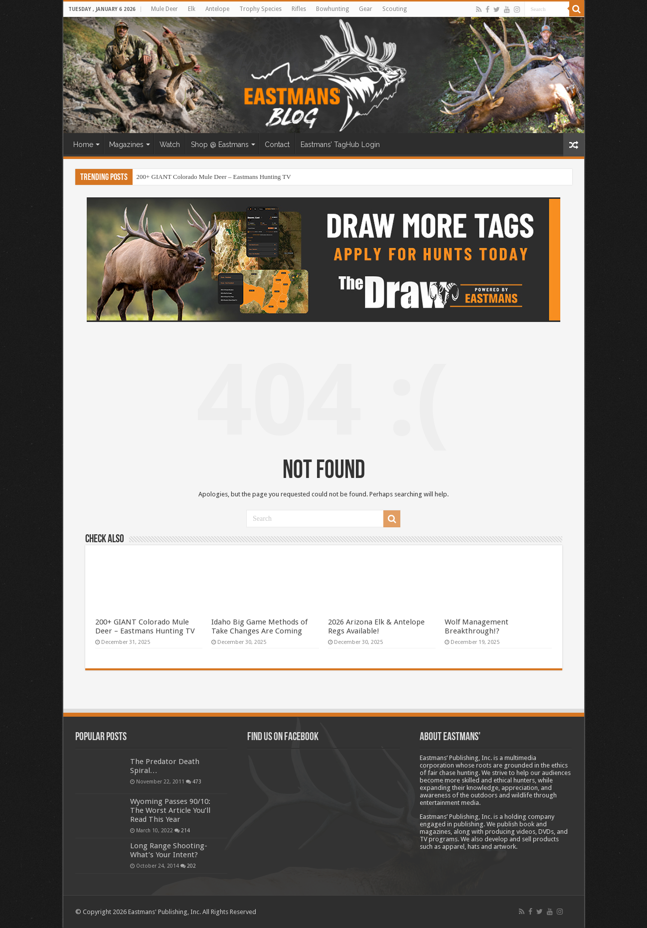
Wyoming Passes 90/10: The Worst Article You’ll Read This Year (170, 810)
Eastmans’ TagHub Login (340, 145)
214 (185, 830)
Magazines (126, 145)
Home (83, 145)
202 (191, 866)
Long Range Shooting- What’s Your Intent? (168, 850)
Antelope (217, 8)
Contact (277, 145)
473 (196, 781)
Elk (191, 8)
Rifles (299, 8)
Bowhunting (332, 8)
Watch (170, 145)
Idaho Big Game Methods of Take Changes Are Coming (259, 626)
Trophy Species (260, 8)
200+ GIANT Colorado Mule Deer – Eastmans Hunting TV (214, 176)
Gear (365, 8)
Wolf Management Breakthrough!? (476, 626)
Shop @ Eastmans (220, 145)
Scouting (394, 8)
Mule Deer (164, 8)
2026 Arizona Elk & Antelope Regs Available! (376, 626)
